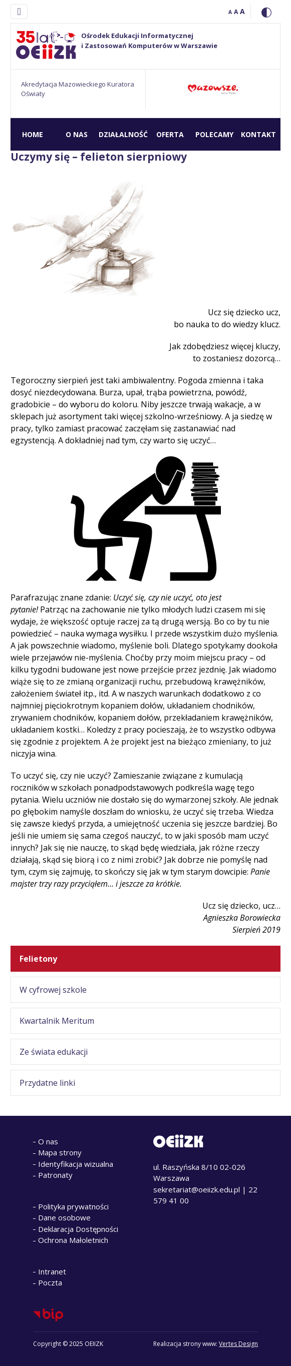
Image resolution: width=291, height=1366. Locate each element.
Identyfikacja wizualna (75, 1164)
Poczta (50, 1282)
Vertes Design (238, 1343)
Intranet (52, 1271)
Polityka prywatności (73, 1206)
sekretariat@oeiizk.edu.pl (196, 1189)
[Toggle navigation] (19, 11)
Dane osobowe (64, 1217)
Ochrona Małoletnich (73, 1240)
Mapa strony (60, 1152)
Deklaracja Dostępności (78, 1229)
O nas (48, 1141)
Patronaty (55, 1175)
